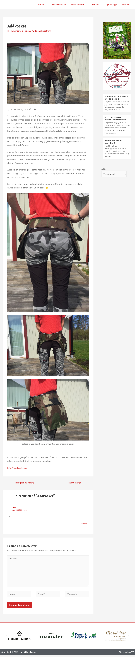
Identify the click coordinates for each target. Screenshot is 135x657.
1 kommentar (13, 30)
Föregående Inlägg (24, 482)
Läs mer (117, 45)
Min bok (99, 4)
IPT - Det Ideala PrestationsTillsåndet (116, 118)
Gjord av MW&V (126, 653)
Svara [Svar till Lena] (84, 523)
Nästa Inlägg (75, 482)
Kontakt (126, 4)
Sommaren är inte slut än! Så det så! (116, 97)
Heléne (49, 4)
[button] (6, 637)
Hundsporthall (84, 4)
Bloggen (26, 30)
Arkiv (103, 169)
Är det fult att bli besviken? (113, 141)
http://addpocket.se (17, 468)
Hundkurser (65, 4)
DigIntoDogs (113, 4)
